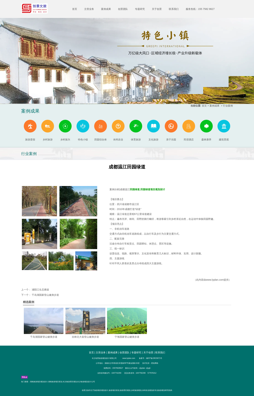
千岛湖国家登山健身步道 (45, 294)
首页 (74, 9)
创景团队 (123, 9)
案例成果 (106, 9)
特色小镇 (83, 130)
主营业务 (89, 9)
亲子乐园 (171, 130)
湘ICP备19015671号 (154, 358)
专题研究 (140, 9)
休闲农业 (118, 130)
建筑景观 (223, 130)
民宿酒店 (188, 130)
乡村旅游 (47, 130)
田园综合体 (100, 130)
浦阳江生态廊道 (40, 289)
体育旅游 (135, 130)
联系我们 (174, 9)
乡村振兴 (65, 130)
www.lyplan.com (215, 279)
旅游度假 (30, 130)
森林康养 (206, 130)
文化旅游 (153, 130)
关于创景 (157, 9)
